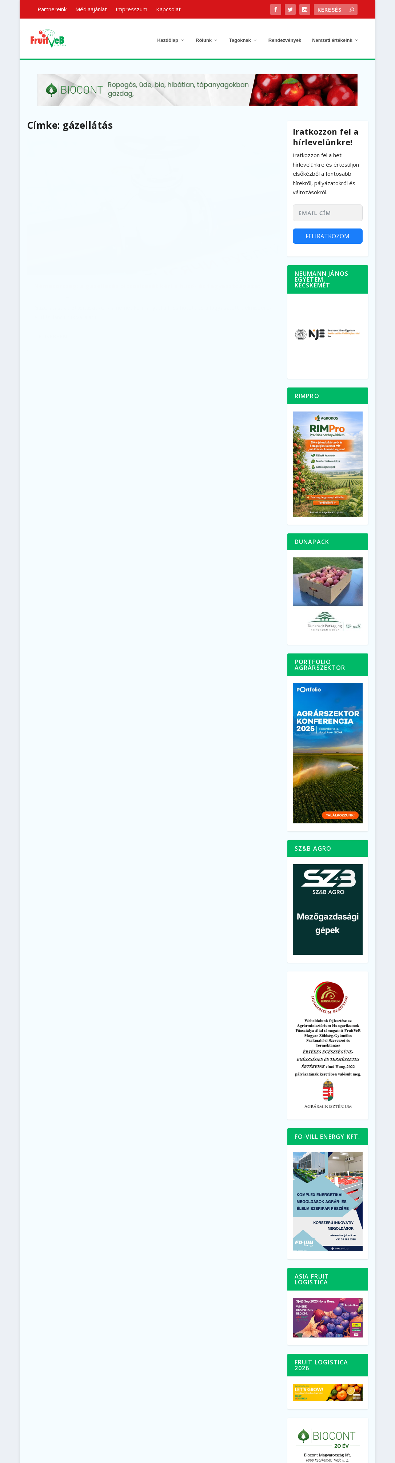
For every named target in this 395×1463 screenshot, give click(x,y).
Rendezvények (284, 35)
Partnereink (52, 9)
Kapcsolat (168, 9)
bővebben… (55, 290)
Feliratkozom (328, 231)
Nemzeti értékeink (332, 35)
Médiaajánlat (91, 9)
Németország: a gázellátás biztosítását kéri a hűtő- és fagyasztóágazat (76, 222)
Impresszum (131, 9)
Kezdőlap (167, 35)
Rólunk (204, 35)
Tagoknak (240, 35)
